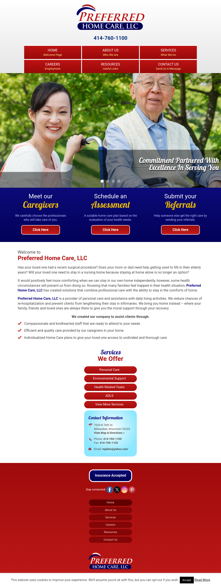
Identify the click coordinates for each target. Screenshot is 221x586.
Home (52, 52)
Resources (110, 66)
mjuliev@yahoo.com (115, 449)
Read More (202, 580)
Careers (52, 66)
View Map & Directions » (109, 432)
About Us (110, 52)
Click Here (41, 230)
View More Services (109, 404)
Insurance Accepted (110, 475)
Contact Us (168, 66)
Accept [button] (186, 580)
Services (168, 52)
